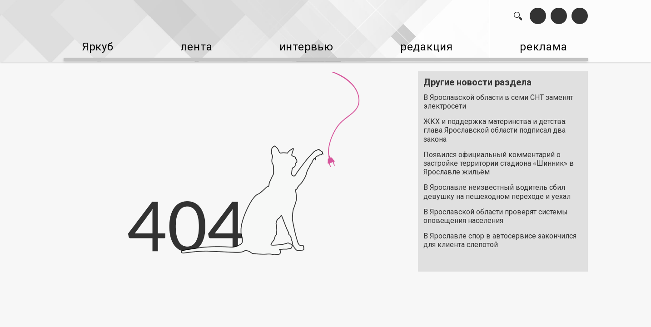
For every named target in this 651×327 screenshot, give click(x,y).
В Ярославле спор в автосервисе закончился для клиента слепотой (499, 235)
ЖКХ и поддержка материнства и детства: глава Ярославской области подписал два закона (495, 126)
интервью (303, 45)
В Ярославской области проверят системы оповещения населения (495, 211)
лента (192, 45)
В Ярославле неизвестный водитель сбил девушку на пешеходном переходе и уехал (497, 187)
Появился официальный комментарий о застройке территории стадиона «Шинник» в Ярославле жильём (498, 159)
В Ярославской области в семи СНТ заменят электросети (498, 97)
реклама (548, 45)
